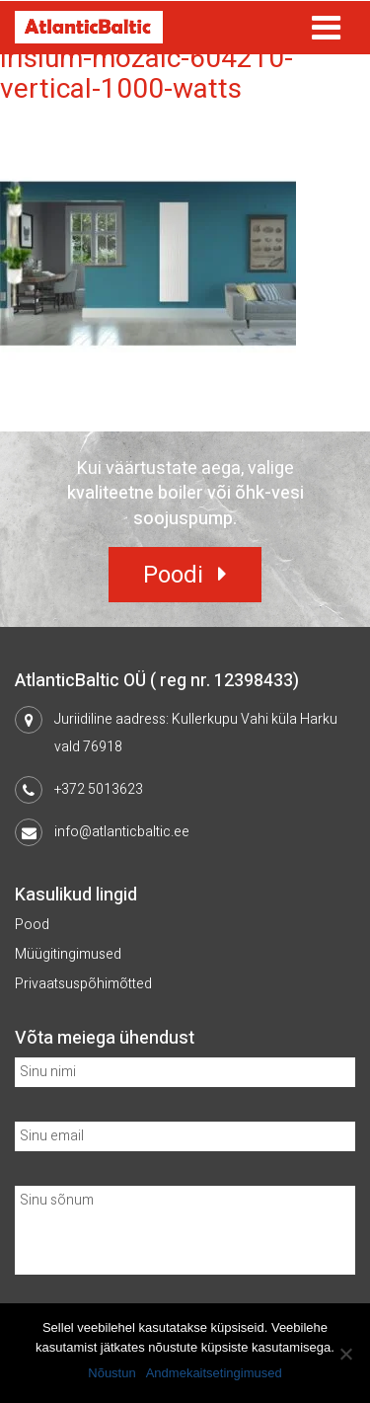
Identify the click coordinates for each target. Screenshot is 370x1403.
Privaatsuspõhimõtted (83, 984)
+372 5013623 (98, 789)
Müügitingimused (68, 954)
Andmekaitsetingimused (214, 1372)
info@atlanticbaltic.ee (121, 831)
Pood (32, 924)
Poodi (173, 575)
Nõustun (111, 1372)
